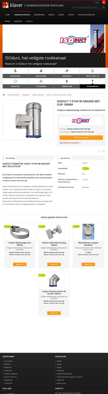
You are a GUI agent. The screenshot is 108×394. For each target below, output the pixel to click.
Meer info (19, 264)
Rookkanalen (26, 95)
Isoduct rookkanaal (38, 95)
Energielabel (63, 168)
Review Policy (61, 383)
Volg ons (7, 388)
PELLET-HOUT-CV (10, 377)
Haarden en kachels (22, 15)
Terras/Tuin (8, 383)
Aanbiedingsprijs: (65, 132)
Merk (60, 163)
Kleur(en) (61, 174)
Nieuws (61, 15)
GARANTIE (60, 380)
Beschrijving (10, 158)
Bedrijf (7, 21)
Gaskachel (7, 367)
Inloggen (96, 2)
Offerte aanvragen (81, 137)
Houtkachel (8, 371)
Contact (29, 21)
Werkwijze (18, 21)
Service (71, 15)
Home (7, 15)
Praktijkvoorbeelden (86, 15)
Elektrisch (7, 364)
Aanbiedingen (39, 15)
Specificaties (65, 158)
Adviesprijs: (63, 129)
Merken (51, 15)
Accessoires (8, 361)
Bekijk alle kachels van (69, 143)
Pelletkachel (8, 380)
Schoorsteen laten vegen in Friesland (69, 377)
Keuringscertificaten (66, 187)
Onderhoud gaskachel (64, 374)
